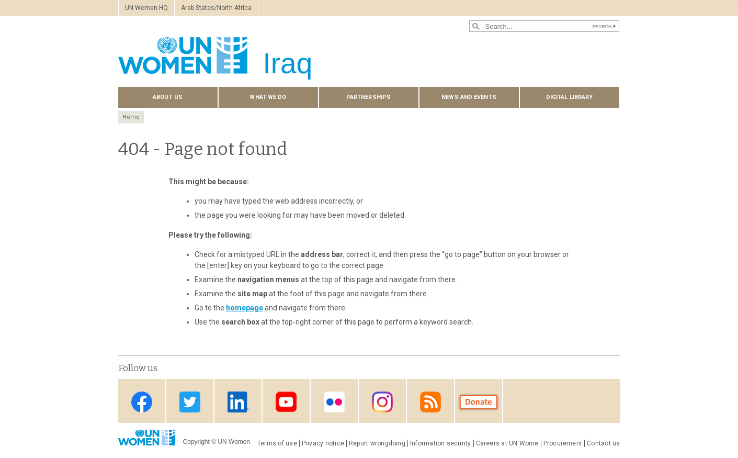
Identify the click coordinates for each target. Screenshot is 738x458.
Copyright (196, 441)
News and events (468, 97)
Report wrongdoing (377, 443)
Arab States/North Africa (216, 8)
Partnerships (368, 97)
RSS (430, 402)
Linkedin (238, 402)
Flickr (334, 402)
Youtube (286, 402)
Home (131, 117)
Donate (478, 402)
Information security (440, 443)
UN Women (234, 441)
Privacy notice (323, 443)
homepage (244, 308)
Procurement (563, 443)
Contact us (603, 443)
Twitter (189, 402)
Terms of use (277, 443)
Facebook (141, 402)
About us (168, 97)
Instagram (382, 402)
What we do (267, 97)
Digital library (569, 97)
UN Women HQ (146, 8)
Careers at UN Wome (507, 443)
